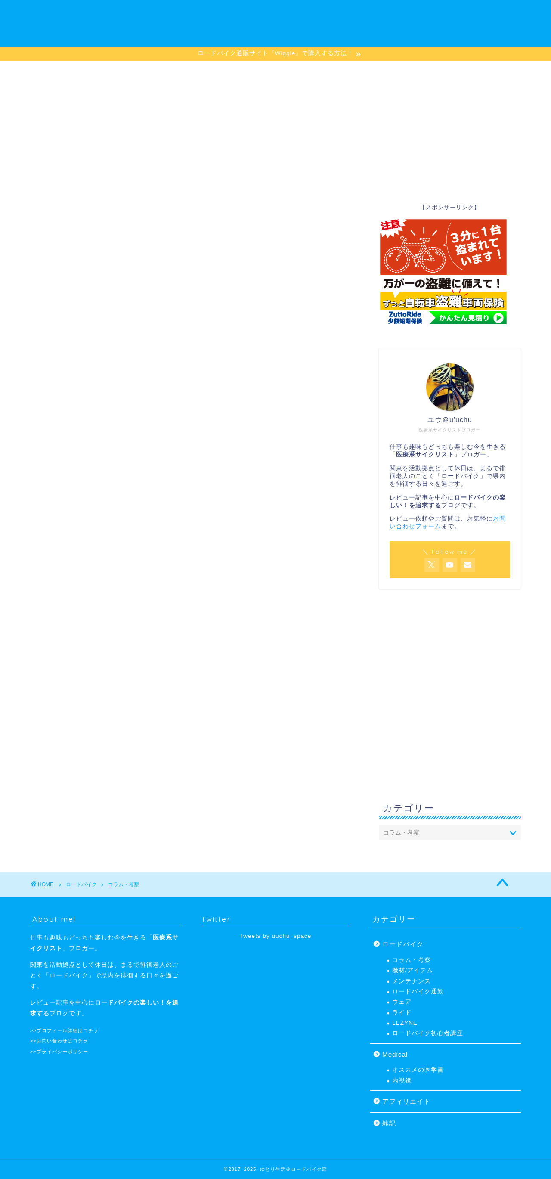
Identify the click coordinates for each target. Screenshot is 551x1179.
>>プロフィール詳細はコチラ (64, 1030)
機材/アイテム (206, 71)
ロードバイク (403, 944)
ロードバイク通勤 (418, 991)
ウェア (402, 1002)
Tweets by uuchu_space (276, 936)
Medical (395, 1054)
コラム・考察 (411, 960)
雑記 (389, 1123)
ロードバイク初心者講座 (124, 71)
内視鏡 (402, 1080)
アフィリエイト (406, 1101)
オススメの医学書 (418, 1070)
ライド (402, 1012)
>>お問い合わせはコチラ (59, 1040)
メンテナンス (318, 71)
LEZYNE (263, 71)
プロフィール (381, 71)
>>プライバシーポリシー (59, 1051)
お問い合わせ (444, 71)
